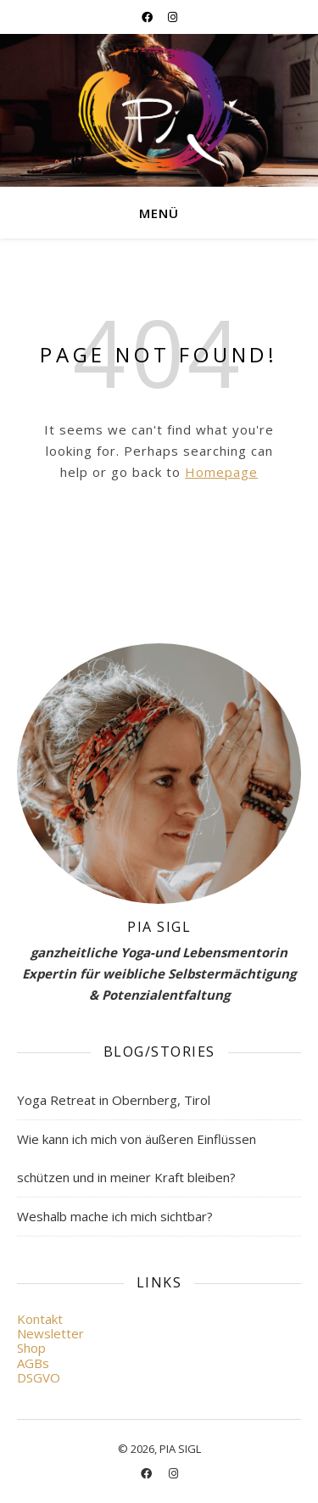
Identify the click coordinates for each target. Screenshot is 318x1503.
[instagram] (172, 17)
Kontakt (40, 1318)
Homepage (221, 471)
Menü (159, 213)
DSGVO (38, 1377)
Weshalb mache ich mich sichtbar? (115, 1216)
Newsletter (50, 1333)
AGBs (33, 1362)
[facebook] (148, 17)
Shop (31, 1347)
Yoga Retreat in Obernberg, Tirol (113, 1099)
